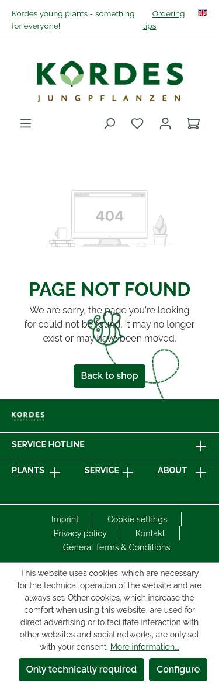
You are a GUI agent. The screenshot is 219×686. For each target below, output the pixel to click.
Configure (178, 669)
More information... (144, 646)
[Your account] (165, 123)
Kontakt (150, 533)
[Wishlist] (137, 123)
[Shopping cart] (193, 123)
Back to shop (109, 375)
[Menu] (26, 123)
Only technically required (81, 669)
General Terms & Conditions (117, 547)
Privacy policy (79, 533)
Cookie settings (137, 519)
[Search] (109, 123)
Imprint (65, 519)
